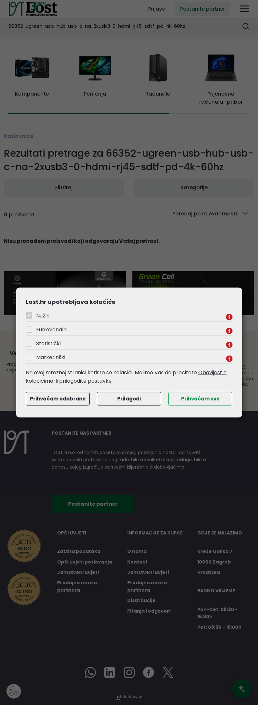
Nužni (42, 315)
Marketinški (50, 357)
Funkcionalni (51, 329)
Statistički (48, 343)
